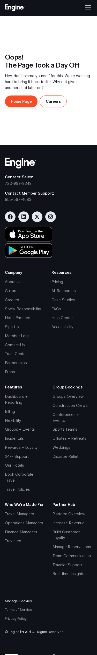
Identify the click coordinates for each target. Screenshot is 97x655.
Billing (10, 411)
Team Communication (72, 556)
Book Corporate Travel (19, 477)
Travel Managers (19, 514)
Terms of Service (18, 610)
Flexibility (13, 420)
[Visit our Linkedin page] (23, 216)
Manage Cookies (18, 601)
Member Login (18, 336)
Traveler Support (67, 565)
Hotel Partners (17, 317)
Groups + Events (20, 429)
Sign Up (12, 327)
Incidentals (14, 438)
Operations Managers (24, 523)
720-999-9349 (18, 183)
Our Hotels (14, 465)
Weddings (61, 447)
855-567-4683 (18, 199)
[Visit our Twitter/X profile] (37, 216)
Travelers (13, 541)
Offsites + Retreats (69, 438)
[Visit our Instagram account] (50, 216)
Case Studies (63, 300)
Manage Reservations (72, 546)
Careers (12, 300)
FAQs (56, 309)
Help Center (62, 317)
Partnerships (16, 362)
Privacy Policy (16, 619)
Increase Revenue (69, 523)
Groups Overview (68, 396)
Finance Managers (21, 532)
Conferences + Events (66, 417)
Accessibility (62, 327)
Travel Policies (17, 489)
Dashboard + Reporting (16, 399)
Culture (11, 291)
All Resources (63, 291)
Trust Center (16, 353)
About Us (13, 281)
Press (10, 372)
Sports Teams (65, 429)
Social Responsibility (23, 309)
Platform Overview (69, 514)
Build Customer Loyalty (66, 535)
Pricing (57, 281)
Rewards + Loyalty (21, 447)
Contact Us (15, 345)
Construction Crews (70, 405)
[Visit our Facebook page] (10, 216)
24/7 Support (17, 456)
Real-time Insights (68, 573)
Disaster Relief (65, 456)
